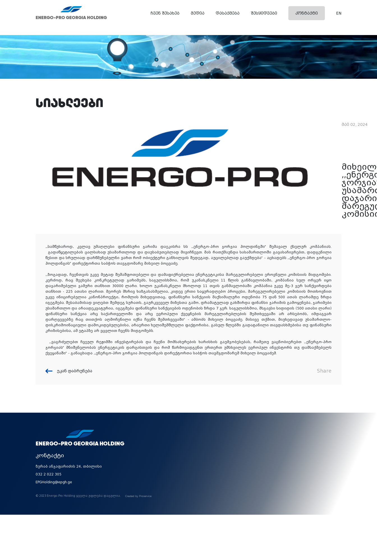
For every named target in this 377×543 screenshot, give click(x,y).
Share (324, 371)
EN (338, 13)
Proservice (145, 496)
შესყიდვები (264, 13)
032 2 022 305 (48, 474)
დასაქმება (228, 13)
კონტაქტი (306, 13)
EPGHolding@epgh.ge (54, 482)
